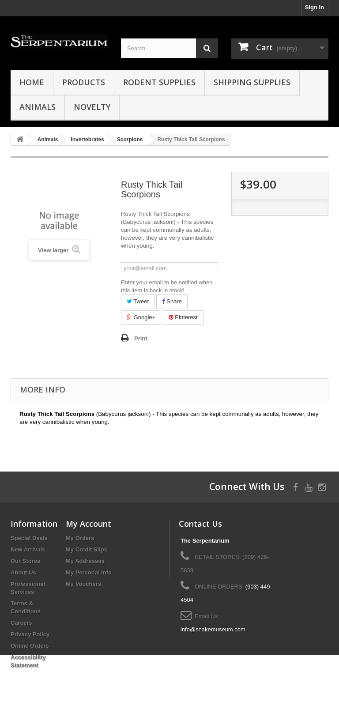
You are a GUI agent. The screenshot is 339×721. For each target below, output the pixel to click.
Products (83, 82)
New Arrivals (28, 549)
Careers (21, 622)
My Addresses (85, 561)
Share (172, 301)
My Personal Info (89, 572)
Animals (37, 107)
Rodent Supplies (159, 82)
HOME (31, 82)
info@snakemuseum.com (213, 629)
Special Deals (29, 538)
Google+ (141, 317)
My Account (88, 523)
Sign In (314, 7)
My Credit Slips (86, 549)
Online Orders (30, 645)
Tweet (138, 301)
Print (140, 338)
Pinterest (183, 317)
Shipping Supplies (252, 82)
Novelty (92, 107)
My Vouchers (83, 584)
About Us (23, 572)
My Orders (80, 538)
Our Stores (25, 561)
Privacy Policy (30, 634)
